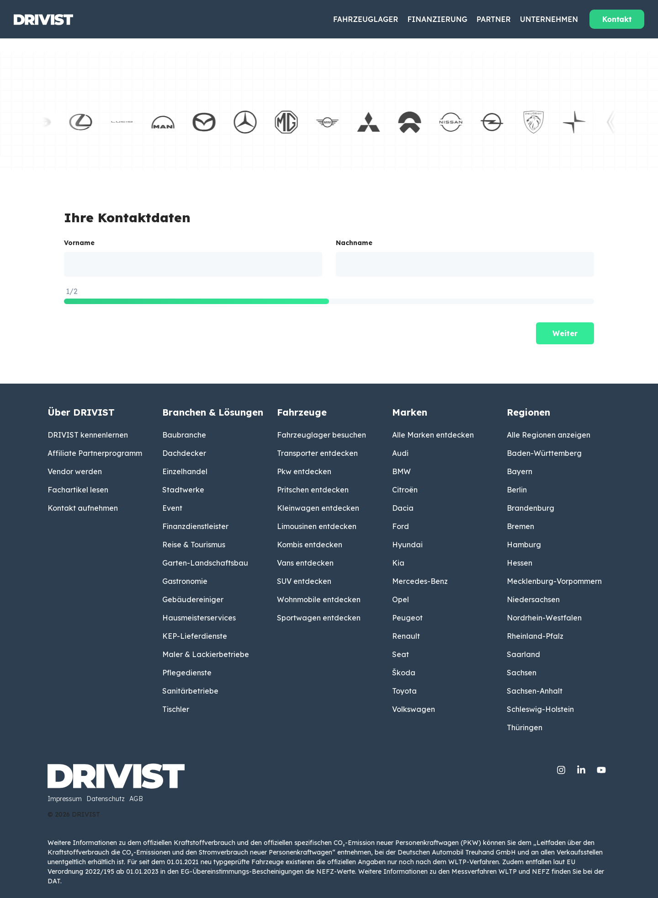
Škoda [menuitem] (403, 672)
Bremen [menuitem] (520, 526)
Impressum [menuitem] (65, 799)
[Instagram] (562, 768)
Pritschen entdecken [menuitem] (313, 489)
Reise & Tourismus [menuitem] (193, 544)
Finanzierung (437, 19)
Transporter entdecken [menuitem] (317, 453)
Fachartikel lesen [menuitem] (78, 489)
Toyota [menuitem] (404, 690)
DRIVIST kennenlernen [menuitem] (88, 434)
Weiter (565, 333)
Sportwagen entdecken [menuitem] (319, 617)
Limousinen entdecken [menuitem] (316, 526)
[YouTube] (601, 768)
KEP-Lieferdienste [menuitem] (194, 636)
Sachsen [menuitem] (521, 672)
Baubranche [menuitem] (184, 434)
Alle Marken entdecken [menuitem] (433, 434)
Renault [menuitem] (406, 636)
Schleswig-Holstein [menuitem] (540, 709)
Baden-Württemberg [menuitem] (544, 453)
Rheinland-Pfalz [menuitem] (535, 636)
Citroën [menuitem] (405, 489)
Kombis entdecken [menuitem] (309, 544)
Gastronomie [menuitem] (184, 581)
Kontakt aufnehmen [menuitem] (83, 508)
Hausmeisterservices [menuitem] (199, 617)
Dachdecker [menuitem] (184, 453)
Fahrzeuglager (365, 19)
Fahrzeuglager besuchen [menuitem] (321, 434)
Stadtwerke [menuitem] (183, 489)
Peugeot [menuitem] (407, 617)
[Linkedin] (582, 768)
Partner (494, 19)
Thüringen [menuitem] (524, 727)
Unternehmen (549, 19)
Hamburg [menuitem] (524, 544)
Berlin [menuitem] (517, 489)
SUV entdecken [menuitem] (304, 581)
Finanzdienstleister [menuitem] (195, 526)
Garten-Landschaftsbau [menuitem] (205, 562)
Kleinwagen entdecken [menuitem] (318, 508)
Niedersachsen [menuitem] (533, 599)
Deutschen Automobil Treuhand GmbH (457, 852)
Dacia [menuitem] (403, 508)
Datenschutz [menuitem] (105, 799)
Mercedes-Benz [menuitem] (420, 581)
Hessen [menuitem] (519, 562)
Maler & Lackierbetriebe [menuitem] (205, 654)
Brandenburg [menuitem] (530, 508)
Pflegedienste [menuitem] (187, 672)
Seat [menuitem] (400, 654)
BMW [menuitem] (401, 471)
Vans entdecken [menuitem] (305, 562)
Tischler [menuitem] (175, 709)
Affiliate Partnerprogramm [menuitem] (95, 453)
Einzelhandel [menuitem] (184, 471)
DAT (54, 881)
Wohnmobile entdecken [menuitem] (319, 599)
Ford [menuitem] (400, 526)
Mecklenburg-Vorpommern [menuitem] (554, 581)
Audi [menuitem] (400, 453)
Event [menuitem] (172, 508)
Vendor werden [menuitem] (75, 471)
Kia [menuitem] (398, 562)
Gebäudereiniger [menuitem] (192, 599)
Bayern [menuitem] (519, 471)
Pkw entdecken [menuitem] (304, 471)
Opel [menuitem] (400, 599)
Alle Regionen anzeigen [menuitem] (548, 434)
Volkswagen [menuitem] (413, 709)
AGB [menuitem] (136, 799)
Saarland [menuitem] (523, 654)
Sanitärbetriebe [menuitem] (190, 690)
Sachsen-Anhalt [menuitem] (534, 690)
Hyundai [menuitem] (407, 544)
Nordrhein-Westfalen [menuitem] (544, 617)
